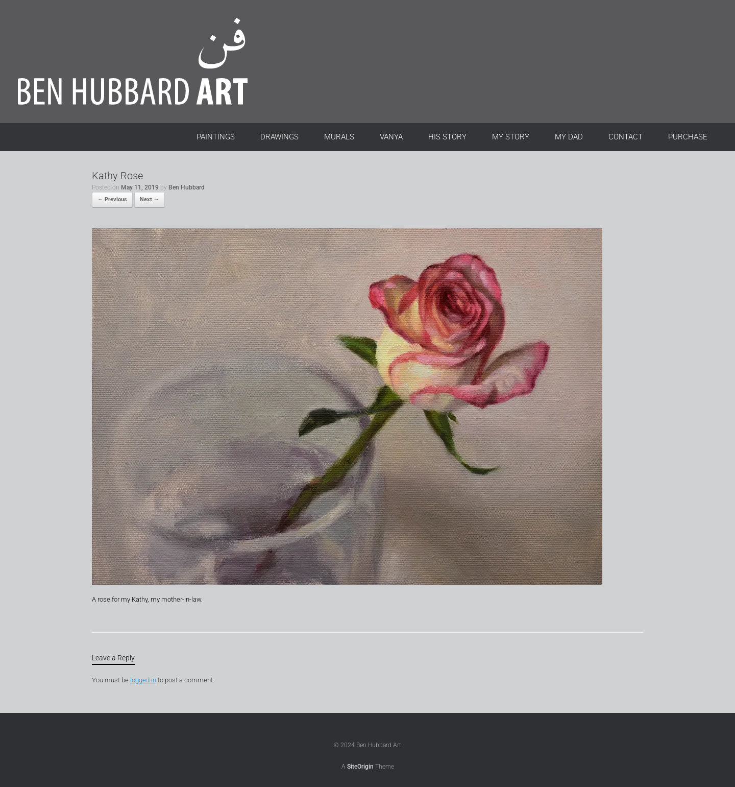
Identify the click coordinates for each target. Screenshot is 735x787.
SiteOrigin (360, 766)
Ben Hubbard (186, 187)
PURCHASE (687, 136)
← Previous (112, 199)
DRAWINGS (279, 136)
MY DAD (569, 136)
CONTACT (625, 136)
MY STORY (510, 136)
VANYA (391, 136)
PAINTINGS (216, 136)
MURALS (339, 136)
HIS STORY (447, 136)
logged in (143, 680)
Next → (149, 199)
